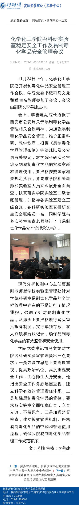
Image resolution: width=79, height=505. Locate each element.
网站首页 (38, 20)
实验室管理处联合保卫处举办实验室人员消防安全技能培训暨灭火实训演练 (40, 475)
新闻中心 (53, 20)
